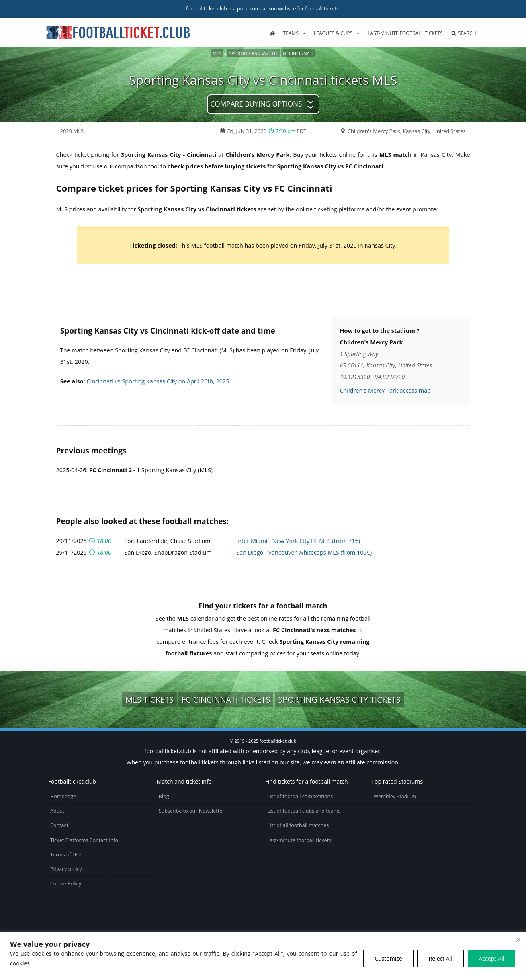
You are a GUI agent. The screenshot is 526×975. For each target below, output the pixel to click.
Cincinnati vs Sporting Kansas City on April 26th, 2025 (157, 381)
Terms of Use (65, 854)
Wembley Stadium (394, 796)
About (57, 810)
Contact (59, 825)
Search (463, 33)
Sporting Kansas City (253, 53)
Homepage (63, 796)
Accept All (491, 958)
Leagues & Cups (333, 33)
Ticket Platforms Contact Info (84, 840)
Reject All (440, 958)
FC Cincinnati (297, 53)
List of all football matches (298, 825)
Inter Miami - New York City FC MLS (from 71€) (298, 541)
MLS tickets (149, 699)
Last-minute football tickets (405, 33)
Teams (291, 33)
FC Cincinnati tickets (226, 699)
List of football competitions (300, 796)
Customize (388, 958)
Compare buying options (256, 104)
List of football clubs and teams (304, 810)
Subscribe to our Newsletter (192, 810)
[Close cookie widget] (518, 940)
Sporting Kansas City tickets (339, 699)
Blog (164, 796)
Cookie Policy (65, 883)
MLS (217, 53)
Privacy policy (66, 869)
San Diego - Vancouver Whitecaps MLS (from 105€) (304, 552)
